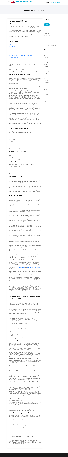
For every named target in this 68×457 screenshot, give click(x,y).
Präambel (11, 44)
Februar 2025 (46, 66)
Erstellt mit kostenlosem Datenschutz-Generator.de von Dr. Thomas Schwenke (22, 445)
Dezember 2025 (46, 60)
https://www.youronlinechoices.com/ (33, 267)
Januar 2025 (46, 68)
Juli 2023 (45, 85)
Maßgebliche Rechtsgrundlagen (14, 49)
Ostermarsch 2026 (47, 35)
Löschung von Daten (13, 51)
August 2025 (46, 62)
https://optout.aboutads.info (20, 267)
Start (43, 2)
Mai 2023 (45, 87)
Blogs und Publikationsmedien (14, 57)
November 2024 (46, 71)
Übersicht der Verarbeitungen (14, 48)
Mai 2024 (45, 75)
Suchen (46, 19)
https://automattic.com (17, 409)
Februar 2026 (46, 57)
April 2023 (45, 89)
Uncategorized (46, 101)
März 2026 (45, 55)
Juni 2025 (45, 64)
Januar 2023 (46, 94)
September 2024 (46, 73)
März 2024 (45, 78)
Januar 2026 (46, 59)
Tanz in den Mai (46, 33)
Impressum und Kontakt (55, 2)
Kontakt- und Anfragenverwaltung (15, 59)
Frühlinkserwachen (47, 38)
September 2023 (46, 82)
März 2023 (45, 91)
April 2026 (45, 53)
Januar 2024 (46, 80)
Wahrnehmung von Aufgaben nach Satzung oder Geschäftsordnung (21, 55)
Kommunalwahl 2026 (47, 37)
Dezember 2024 (46, 69)
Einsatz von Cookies (12, 53)
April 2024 (45, 76)
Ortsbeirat (47, 2)
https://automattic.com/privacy (35, 409)
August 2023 (46, 84)
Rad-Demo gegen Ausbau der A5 (49, 31)
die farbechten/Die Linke (24, 2)
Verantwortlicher (12, 46)
